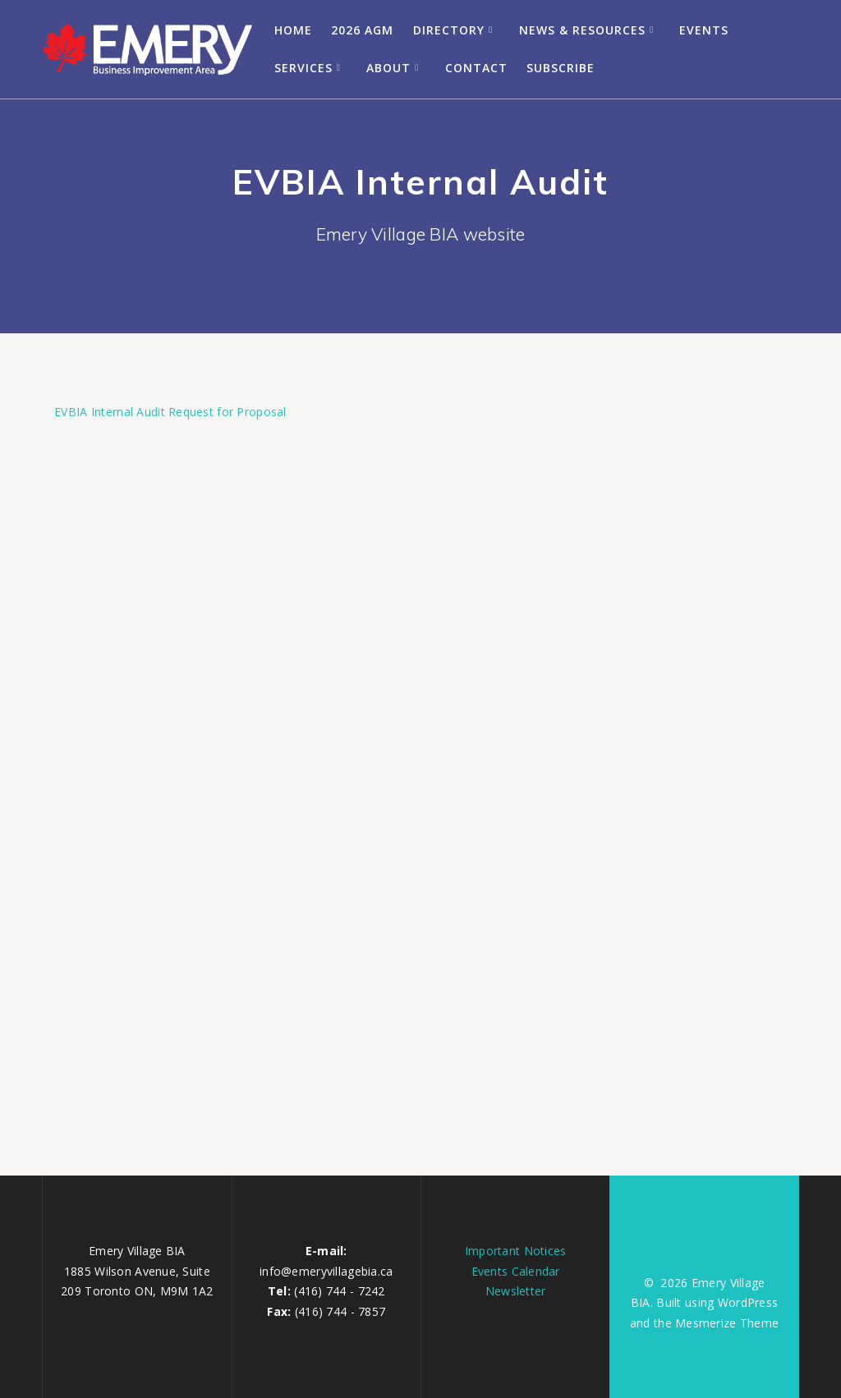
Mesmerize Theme (727, 1323)
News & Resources (582, 30)
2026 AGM (362, 30)
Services (303, 68)
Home (293, 30)
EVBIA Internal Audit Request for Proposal (170, 411)
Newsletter (515, 1291)
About (388, 68)
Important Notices (516, 1250)
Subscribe (560, 68)
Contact (476, 68)
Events (703, 30)
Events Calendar (515, 1271)
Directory (449, 30)
